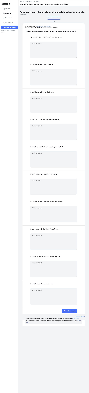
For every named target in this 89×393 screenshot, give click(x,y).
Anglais (36, 1)
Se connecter (8, 23)
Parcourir (7, 13)
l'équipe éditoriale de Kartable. (44, 26)
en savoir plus (75, 318)
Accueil (6, 9)
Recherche (7, 18)
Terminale (29, 1)
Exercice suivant (80, 316)
